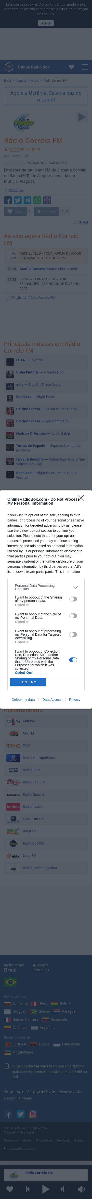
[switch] (73, 599)
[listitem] (46, 587)
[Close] (82, 499)
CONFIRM (28, 682)
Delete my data (23, 699)
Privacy (74, 699)
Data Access (52, 699)
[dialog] (46, 599)
